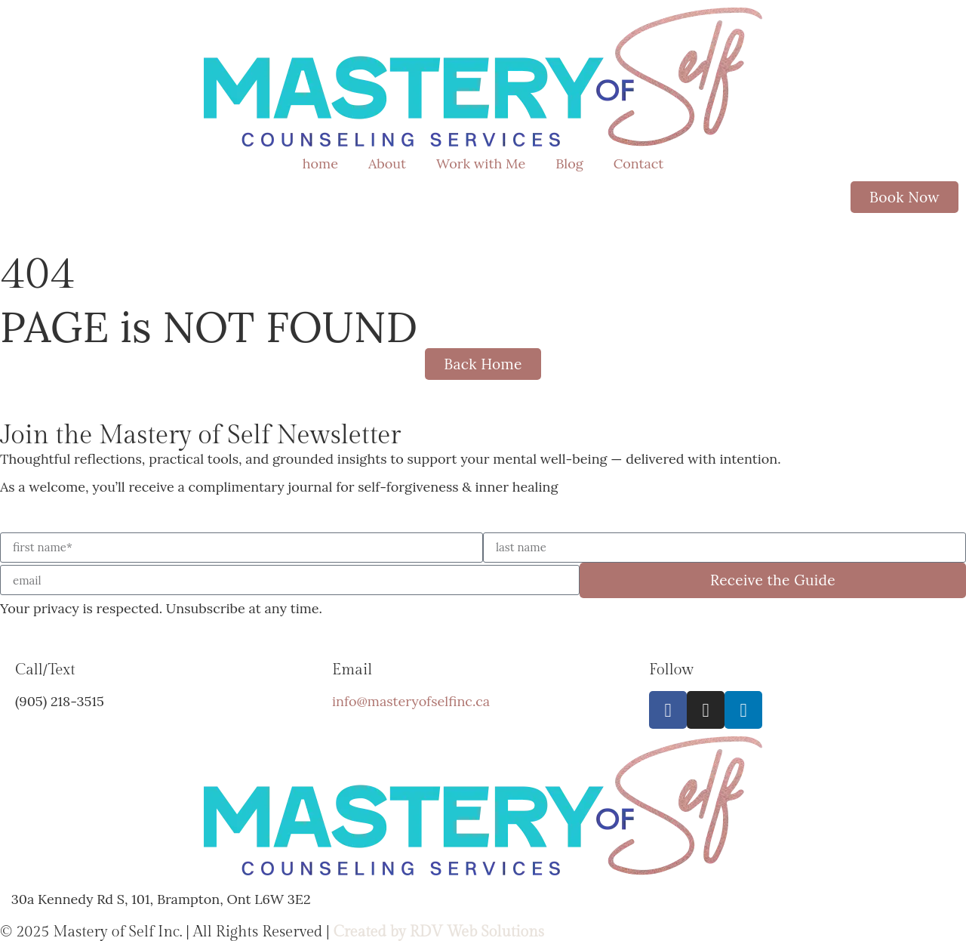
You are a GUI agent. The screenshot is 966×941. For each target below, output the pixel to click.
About (387, 163)
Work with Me (480, 163)
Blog (569, 163)
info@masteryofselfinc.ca (411, 701)
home (320, 163)
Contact (639, 163)
